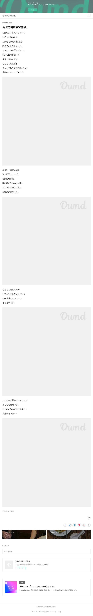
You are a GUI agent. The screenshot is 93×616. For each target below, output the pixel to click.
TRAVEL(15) (5, 511)
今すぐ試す (33, 10)
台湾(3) (12, 511)
